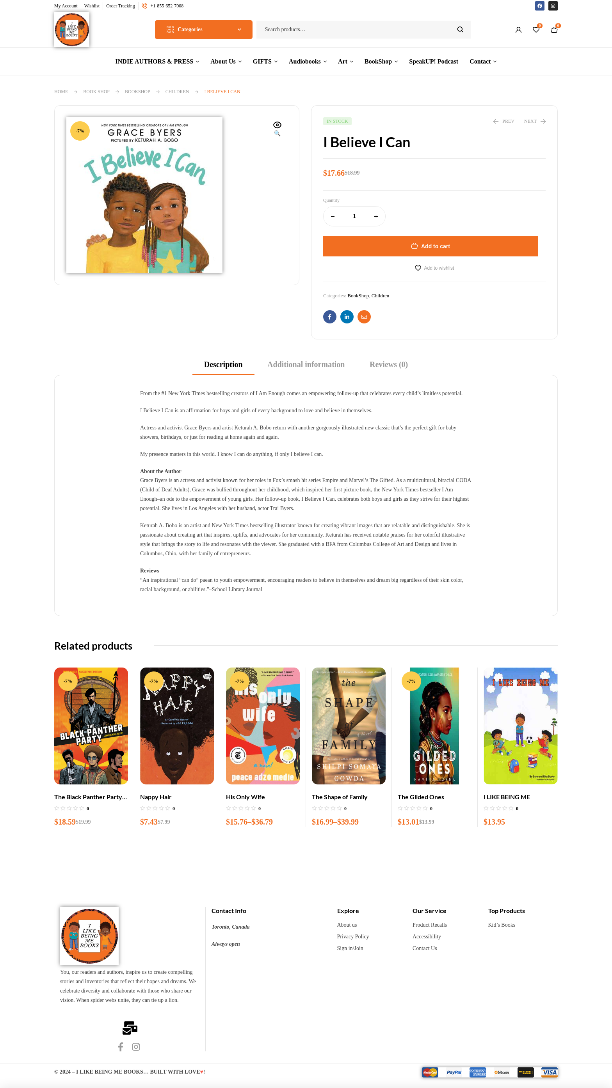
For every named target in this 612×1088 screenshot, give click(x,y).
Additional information (306, 364)
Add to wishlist (439, 268)
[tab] (223, 367)
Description (223, 364)
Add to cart (435, 246)
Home (61, 91)
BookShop (137, 91)
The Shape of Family (340, 796)
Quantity (331, 200)
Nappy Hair (156, 796)
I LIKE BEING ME (507, 796)
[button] (277, 129)
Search (460, 30)
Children (177, 91)
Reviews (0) (389, 364)
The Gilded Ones (421, 796)
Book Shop (96, 91)
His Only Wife (245, 796)
